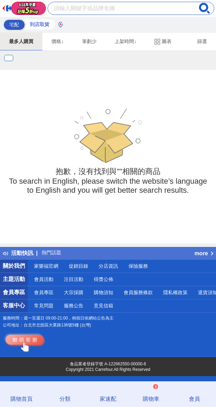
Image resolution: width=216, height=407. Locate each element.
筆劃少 (89, 41)
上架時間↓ (125, 41)
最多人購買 (21, 41)
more (203, 253)
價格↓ (57, 41)
